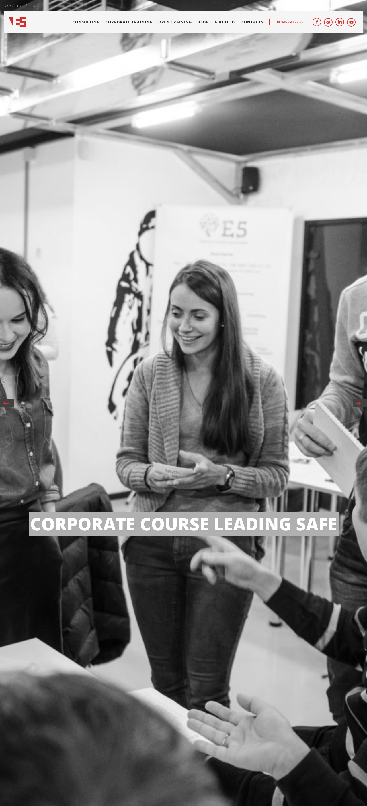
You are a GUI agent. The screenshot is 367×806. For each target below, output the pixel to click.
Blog (203, 22)
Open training (175, 22)
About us (225, 22)
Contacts (252, 22)
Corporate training (129, 22)
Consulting (86, 22)
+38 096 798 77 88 (288, 22)
